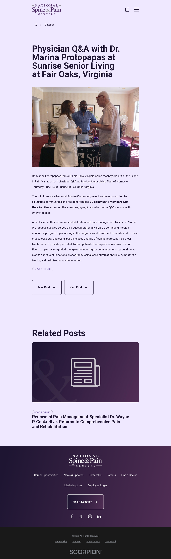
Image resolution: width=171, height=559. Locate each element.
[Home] (46, 9)
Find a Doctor (129, 475)
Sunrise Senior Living (93, 181)
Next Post (79, 287)
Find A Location (85, 502)
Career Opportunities (46, 475)
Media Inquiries (73, 485)
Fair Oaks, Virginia (83, 176)
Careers (111, 475)
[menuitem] (61, 541)
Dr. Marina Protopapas (46, 176)
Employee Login (97, 485)
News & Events (43, 269)
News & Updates (73, 475)
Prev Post (47, 287)
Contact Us (95, 475)
